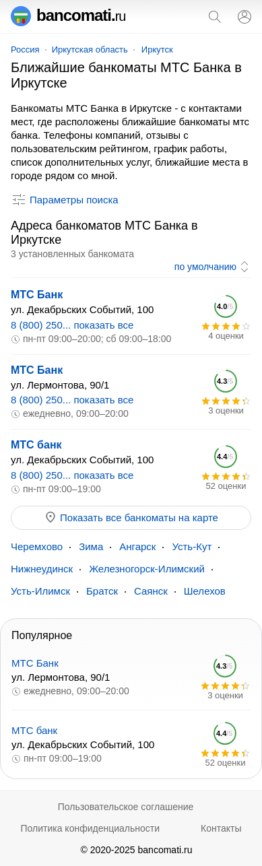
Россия (25, 49)
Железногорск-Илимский (147, 568)
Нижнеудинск (42, 568)
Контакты (221, 828)
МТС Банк (37, 294)
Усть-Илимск (40, 591)
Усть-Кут (191, 546)
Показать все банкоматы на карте (131, 517)
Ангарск (137, 546)
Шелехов (205, 591)
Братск (102, 591)
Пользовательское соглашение (126, 806)
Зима (91, 546)
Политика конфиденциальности (90, 828)
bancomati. (68, 15)
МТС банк (36, 445)
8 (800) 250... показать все (72, 325)
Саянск (151, 591)
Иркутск (157, 49)
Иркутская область (90, 49)
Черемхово (37, 546)
